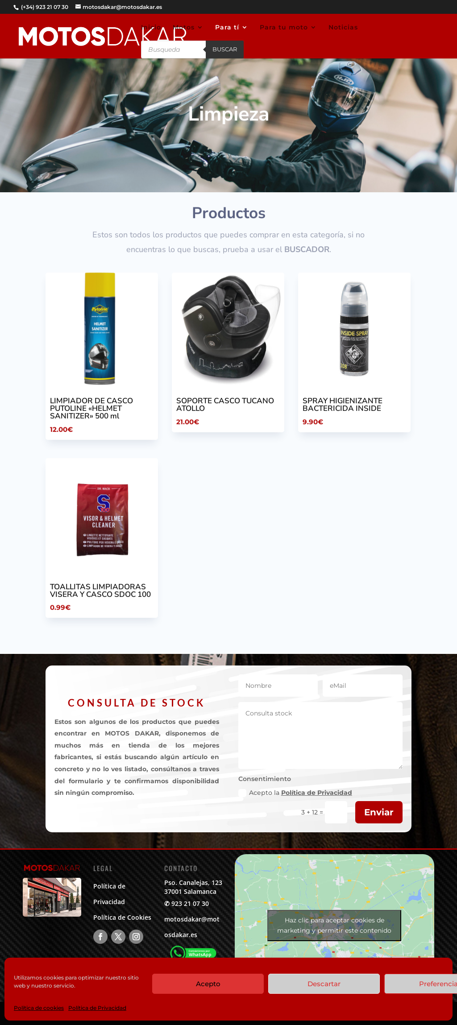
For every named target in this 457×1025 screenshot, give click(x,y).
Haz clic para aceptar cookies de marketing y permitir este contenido (334, 925)
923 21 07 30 (190, 903)
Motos (184, 27)
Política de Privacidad (97, 1007)
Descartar (324, 984)
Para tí (227, 27)
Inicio (151, 27)
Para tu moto (284, 27)
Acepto (208, 984)
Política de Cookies (122, 917)
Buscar (224, 49)
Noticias (343, 27)
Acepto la (295, 793)
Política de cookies (39, 1007)
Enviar (379, 812)
